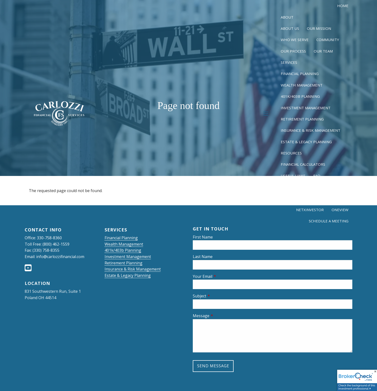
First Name (203, 237)
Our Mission (319, 28)
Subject (219, 296)
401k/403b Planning (300, 96)
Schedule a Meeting (328, 220)
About (287, 17)
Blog (343, 187)
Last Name (203, 256)
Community (327, 39)
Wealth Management (302, 85)
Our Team (323, 51)
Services (289, 62)
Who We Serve (295, 39)
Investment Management (306, 107)
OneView (340, 209)
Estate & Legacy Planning (306, 141)
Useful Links (293, 175)
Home (342, 5)
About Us (290, 28)
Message (220, 315)
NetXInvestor (310, 209)
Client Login (308, 198)
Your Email (222, 276)
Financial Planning (300, 73)
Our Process (293, 51)
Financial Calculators (303, 164)
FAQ (316, 175)
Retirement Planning (302, 119)
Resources (291, 153)
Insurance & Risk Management (310, 130)
